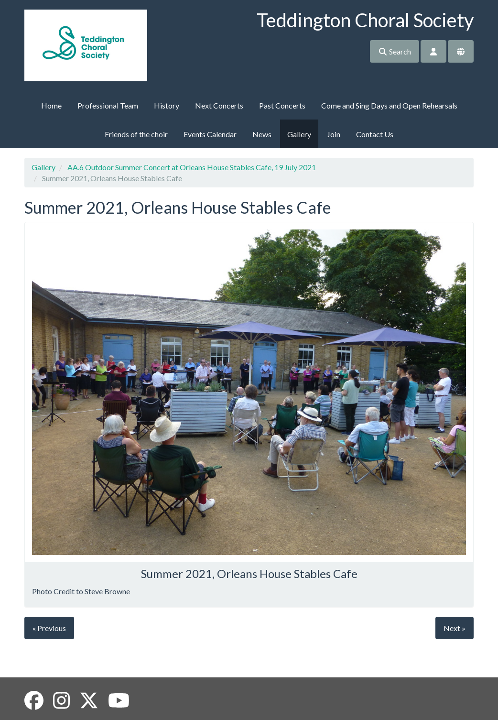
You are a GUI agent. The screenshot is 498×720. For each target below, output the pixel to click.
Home (51, 105)
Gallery (299, 134)
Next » (455, 628)
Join (333, 134)
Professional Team (107, 105)
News (261, 134)
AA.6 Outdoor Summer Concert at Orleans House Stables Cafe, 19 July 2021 (191, 167)
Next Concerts (219, 105)
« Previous (49, 628)
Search (394, 51)
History (166, 105)
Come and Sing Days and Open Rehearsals (389, 105)
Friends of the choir (136, 134)
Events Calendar (210, 134)
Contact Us (374, 134)
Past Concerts (282, 105)
